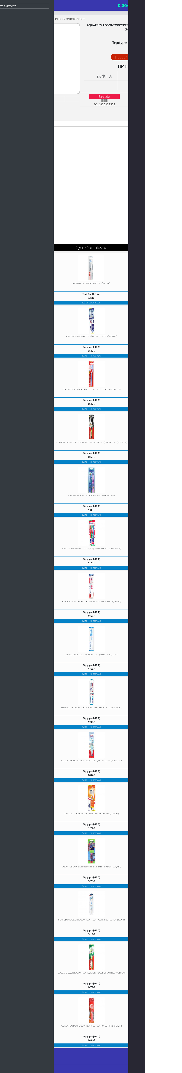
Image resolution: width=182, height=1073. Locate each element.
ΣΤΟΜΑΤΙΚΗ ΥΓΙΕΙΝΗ (48, 18)
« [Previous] (10, 495)
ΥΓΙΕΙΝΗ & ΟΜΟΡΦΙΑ (21, 18)
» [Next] (171, 495)
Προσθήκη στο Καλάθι (132, 57)
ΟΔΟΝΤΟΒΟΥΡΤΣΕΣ (73, 18)
